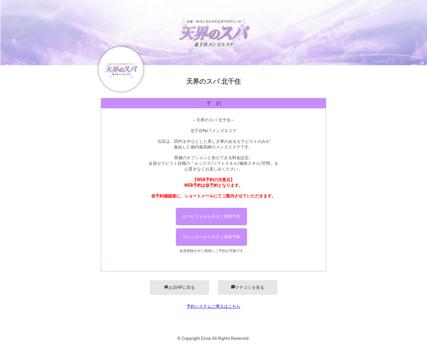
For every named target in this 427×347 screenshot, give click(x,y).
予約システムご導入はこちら (213, 306)
